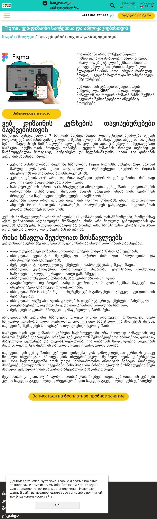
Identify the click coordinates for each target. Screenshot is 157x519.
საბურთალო (61, 3)
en (128, 7)
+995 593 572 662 (95, 15)
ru (135, 7)
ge (121, 7)
